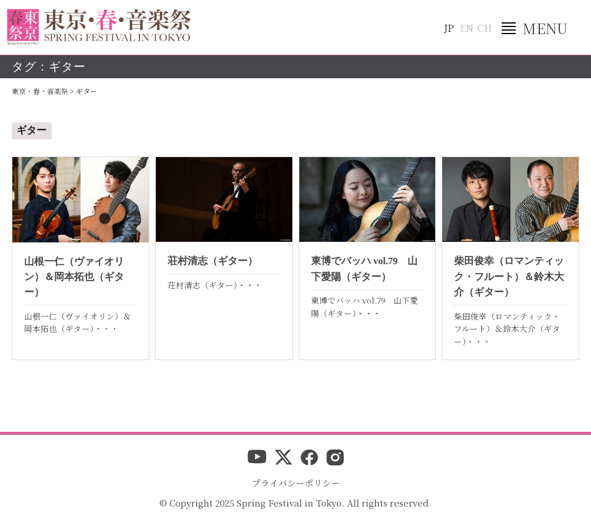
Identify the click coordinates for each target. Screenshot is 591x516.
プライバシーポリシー (296, 483)
